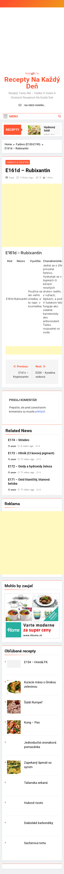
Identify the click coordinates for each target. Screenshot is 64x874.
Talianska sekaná (36, 782)
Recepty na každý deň (32, 83)
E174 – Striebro (18, 440)
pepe (11, 177)
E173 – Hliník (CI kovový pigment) (31, 453)
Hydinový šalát (49, 129)
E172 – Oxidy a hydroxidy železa (30, 466)
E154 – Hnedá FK (36, 662)
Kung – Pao (32, 722)
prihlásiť (40, 411)
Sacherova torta (35, 843)
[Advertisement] (32, 40)
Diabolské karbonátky (38, 823)
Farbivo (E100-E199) (18, 162)
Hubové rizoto (33, 803)
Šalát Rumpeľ (33, 702)
